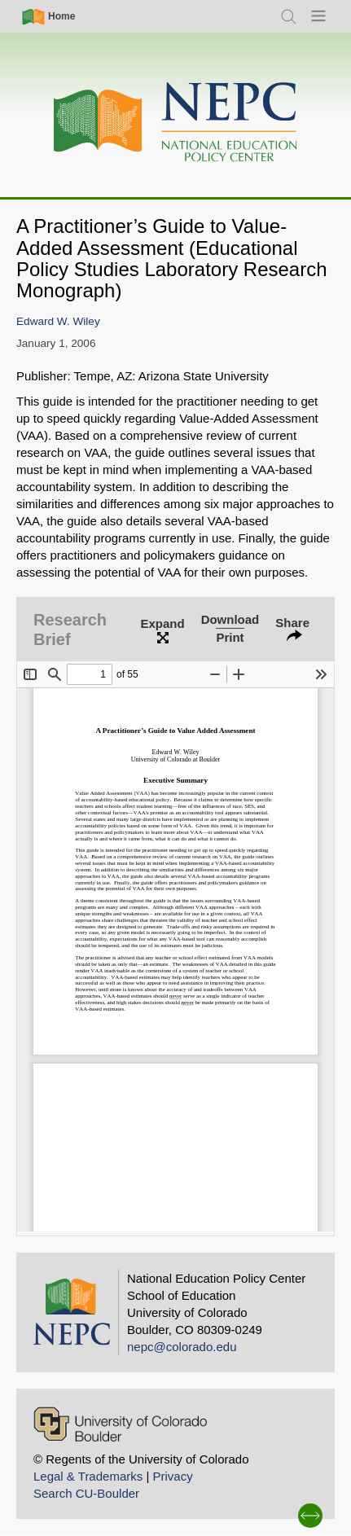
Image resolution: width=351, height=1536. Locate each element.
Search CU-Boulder (86, 1493)
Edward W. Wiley (58, 321)
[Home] (176, 122)
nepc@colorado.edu (182, 1347)
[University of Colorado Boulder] (120, 1424)
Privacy (172, 1476)
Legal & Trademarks (88, 1476)
